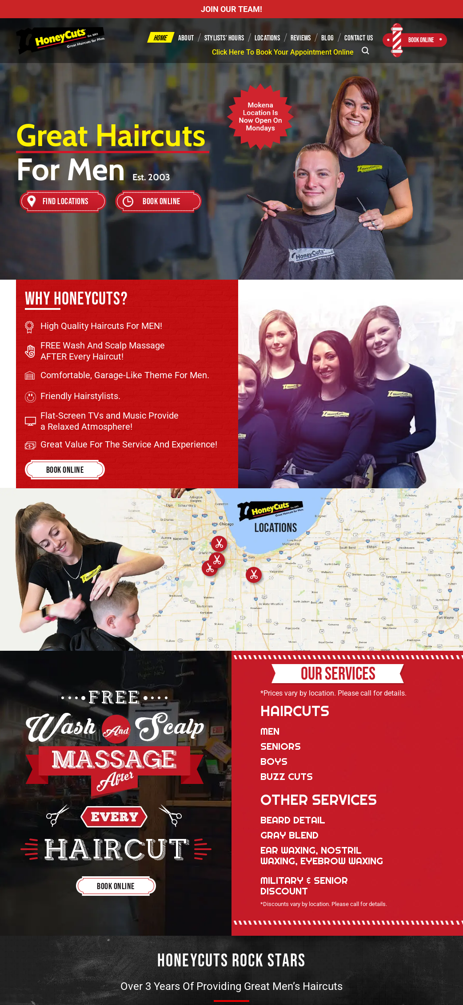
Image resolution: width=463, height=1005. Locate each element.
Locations (267, 38)
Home (160, 38)
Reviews (301, 38)
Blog (327, 38)
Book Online (421, 40)
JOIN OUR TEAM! (231, 9)
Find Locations (65, 201)
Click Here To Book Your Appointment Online (283, 52)
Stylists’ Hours (224, 38)
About (186, 38)
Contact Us (358, 38)
